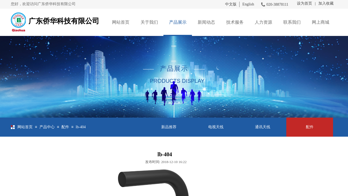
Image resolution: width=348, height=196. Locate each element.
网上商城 (320, 22)
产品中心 (47, 127)
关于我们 (149, 22)
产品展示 (178, 22)
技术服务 (235, 22)
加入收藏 (326, 3)
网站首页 (120, 22)
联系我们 (292, 22)
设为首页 (304, 3)
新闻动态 (206, 22)
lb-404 (81, 127)
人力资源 (263, 22)
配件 (65, 127)
